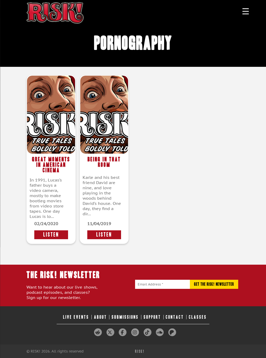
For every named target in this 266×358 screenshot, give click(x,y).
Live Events (76, 317)
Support (152, 317)
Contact (175, 317)
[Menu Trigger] (245, 11)
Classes (198, 317)
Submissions (125, 317)
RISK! (140, 351)
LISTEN (51, 234)
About (100, 317)
